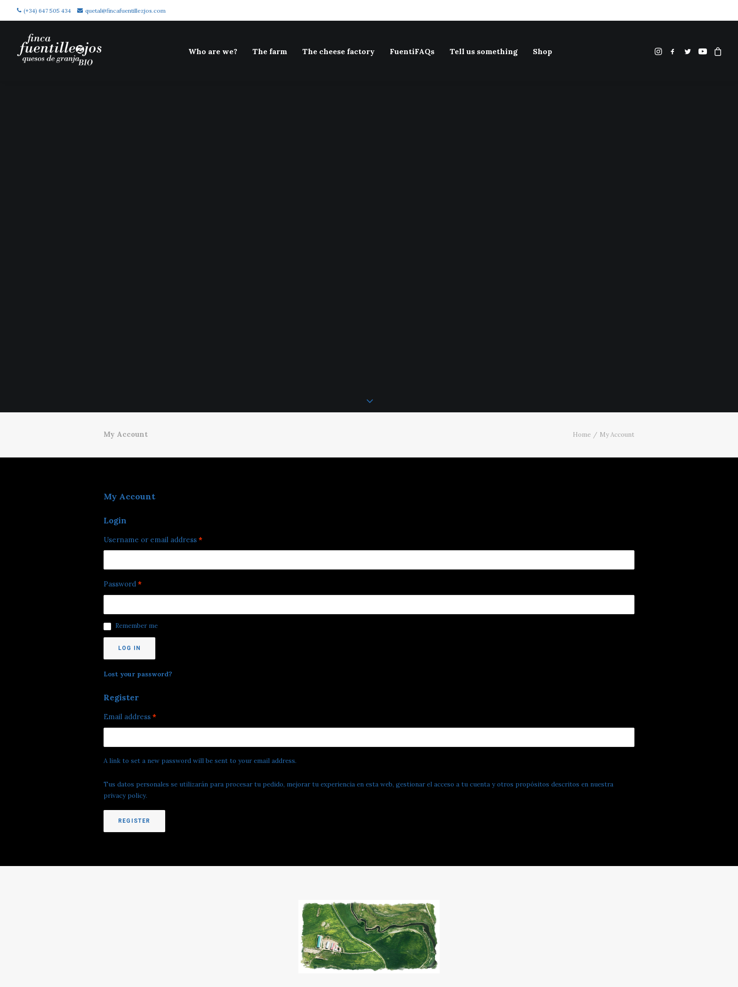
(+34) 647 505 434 (44, 10)
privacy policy (125, 726)
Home (582, 365)
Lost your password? (138, 605)
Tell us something (483, 51)
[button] (659, 51)
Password (123, 515)
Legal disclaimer (128, 965)
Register (134, 751)
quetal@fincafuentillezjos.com (121, 10)
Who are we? (212, 51)
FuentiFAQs (412, 51)
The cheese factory (338, 51)
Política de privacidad (128, 978)
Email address (130, 647)
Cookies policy (128, 953)
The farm (269, 51)
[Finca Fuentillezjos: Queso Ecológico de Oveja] (59, 51)
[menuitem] (213, 51)
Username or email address (153, 470)
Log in (129, 579)
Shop (542, 51)
